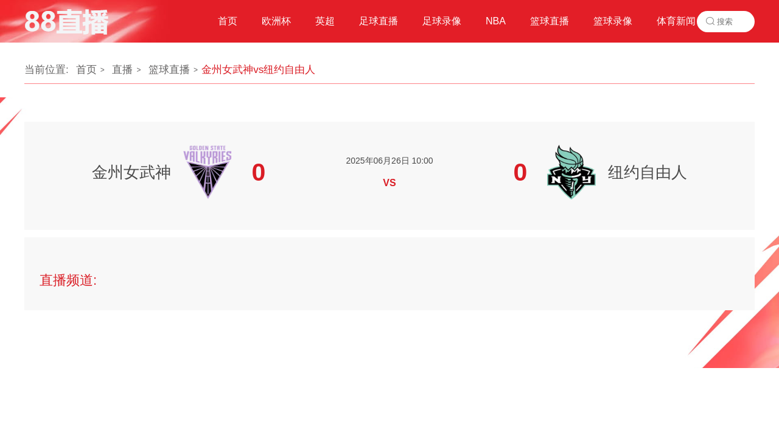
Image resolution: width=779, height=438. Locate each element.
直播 (122, 69)
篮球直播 (169, 69)
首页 (86, 69)
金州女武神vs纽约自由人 (258, 69)
